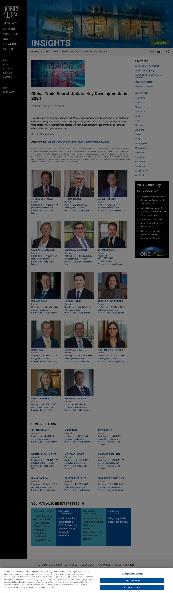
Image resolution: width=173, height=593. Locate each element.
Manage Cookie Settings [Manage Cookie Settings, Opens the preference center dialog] (132, 574)
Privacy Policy (43, 577)
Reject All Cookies (132, 580)
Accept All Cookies (132, 588)
